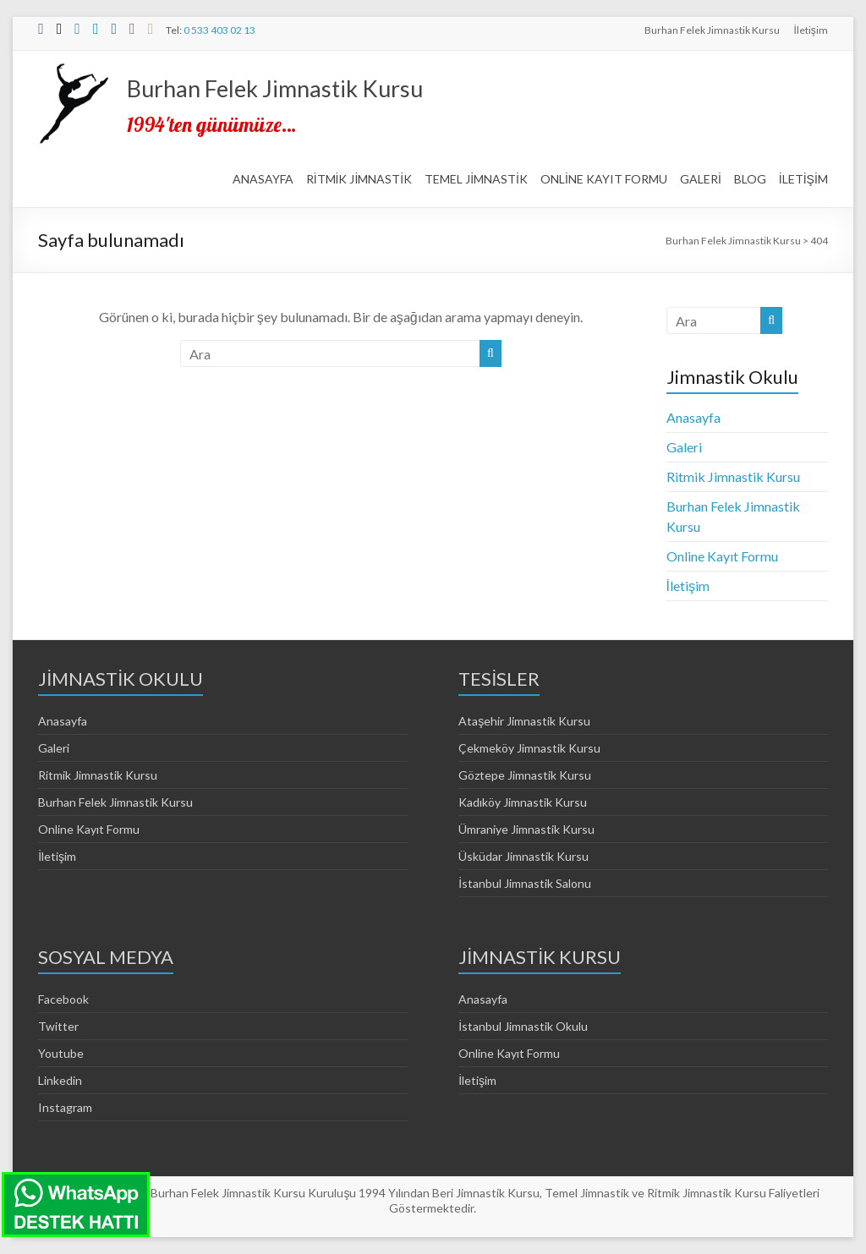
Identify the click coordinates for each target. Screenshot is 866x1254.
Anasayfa (693, 417)
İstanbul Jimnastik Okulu (523, 1026)
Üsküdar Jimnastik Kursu (523, 856)
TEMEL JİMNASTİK (476, 179)
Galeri (684, 447)
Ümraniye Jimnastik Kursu (526, 829)
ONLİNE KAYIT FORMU (603, 179)
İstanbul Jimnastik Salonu (524, 883)
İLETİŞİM (803, 179)
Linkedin (60, 1080)
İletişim (810, 30)
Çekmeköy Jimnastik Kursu (529, 748)
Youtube (61, 1053)
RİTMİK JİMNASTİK (359, 179)
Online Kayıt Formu (722, 556)
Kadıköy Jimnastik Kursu (522, 802)
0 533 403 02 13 (219, 30)
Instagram (65, 1107)
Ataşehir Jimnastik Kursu (524, 721)
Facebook (63, 999)
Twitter (58, 1026)
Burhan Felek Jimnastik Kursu (712, 30)
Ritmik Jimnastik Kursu (733, 476)
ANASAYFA (263, 179)
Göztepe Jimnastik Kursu (524, 775)
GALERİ (700, 179)
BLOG (750, 179)
